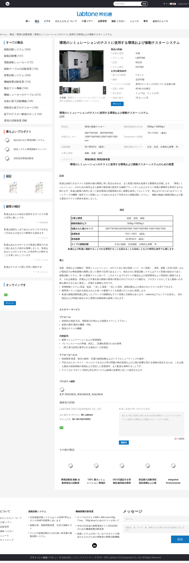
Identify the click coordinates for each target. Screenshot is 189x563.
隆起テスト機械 (13, 88)
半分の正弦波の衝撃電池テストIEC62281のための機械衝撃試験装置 (97, 527)
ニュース (134, 21)
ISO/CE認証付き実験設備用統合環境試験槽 (122, 481)
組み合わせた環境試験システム (29, 140)
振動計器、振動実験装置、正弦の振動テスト (51, 527)
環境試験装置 (83, 394)
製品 (37, 21)
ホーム (3, 34)
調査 (144, 4)
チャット (167, 3)
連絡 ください (118, 21)
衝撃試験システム (14, 75)
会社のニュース (160, 21)
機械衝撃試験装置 (14, 81)
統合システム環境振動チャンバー (30, 149)
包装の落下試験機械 (15, 101)
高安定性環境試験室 (24, 158)
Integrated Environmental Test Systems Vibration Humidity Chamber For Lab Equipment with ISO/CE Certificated (173, 481)
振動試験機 (10, 55)
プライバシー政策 (39, 557)
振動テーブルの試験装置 (18, 68)
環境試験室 (70, 394)
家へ (28, 21)
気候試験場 (97, 394)
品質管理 (102, 21)
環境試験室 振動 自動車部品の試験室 (70, 481)
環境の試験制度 (24, 34)
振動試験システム (14, 49)
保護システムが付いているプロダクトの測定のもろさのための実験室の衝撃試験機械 (98, 535)
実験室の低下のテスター (18, 107)
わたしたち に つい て (66, 21)
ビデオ (47, 21)
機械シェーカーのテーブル (19, 94)
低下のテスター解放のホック (20, 114)
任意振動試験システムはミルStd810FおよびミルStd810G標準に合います (51, 519)
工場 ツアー (87, 21)
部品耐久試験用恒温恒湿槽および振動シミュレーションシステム (147, 481)
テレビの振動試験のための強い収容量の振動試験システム (51, 534)
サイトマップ (6, 540)
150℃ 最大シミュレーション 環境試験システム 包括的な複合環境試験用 (96, 481)
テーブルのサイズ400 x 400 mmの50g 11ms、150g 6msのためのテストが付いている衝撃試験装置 (98, 519)
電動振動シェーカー (15, 62)
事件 (145, 21)
